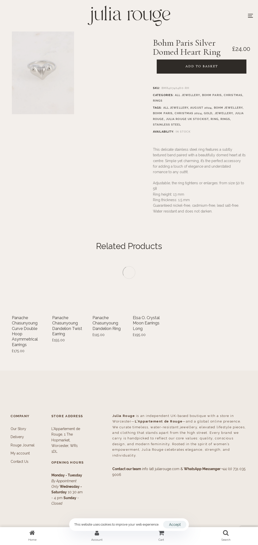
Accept (175, 525)
